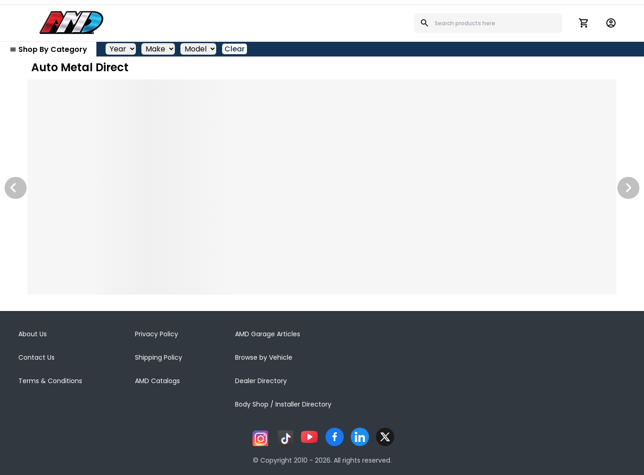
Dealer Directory (261, 380)
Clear (234, 49)
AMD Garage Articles (267, 334)
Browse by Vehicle (263, 357)
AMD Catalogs (157, 380)
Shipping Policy (158, 357)
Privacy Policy (156, 334)
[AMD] (72, 22)
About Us (32, 334)
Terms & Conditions (50, 380)
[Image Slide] (322, 186)
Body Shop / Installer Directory (283, 404)
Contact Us (36, 357)
